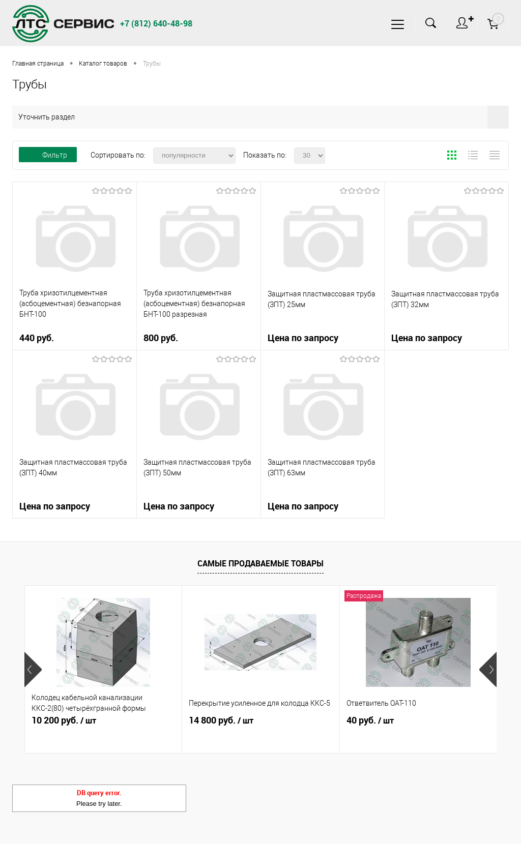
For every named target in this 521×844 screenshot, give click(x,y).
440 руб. (74, 342)
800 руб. (198, 342)
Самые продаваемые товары (260, 563)
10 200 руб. (64, 720)
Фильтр (47, 155)
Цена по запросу (303, 338)
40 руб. (370, 720)
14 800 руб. (221, 720)
